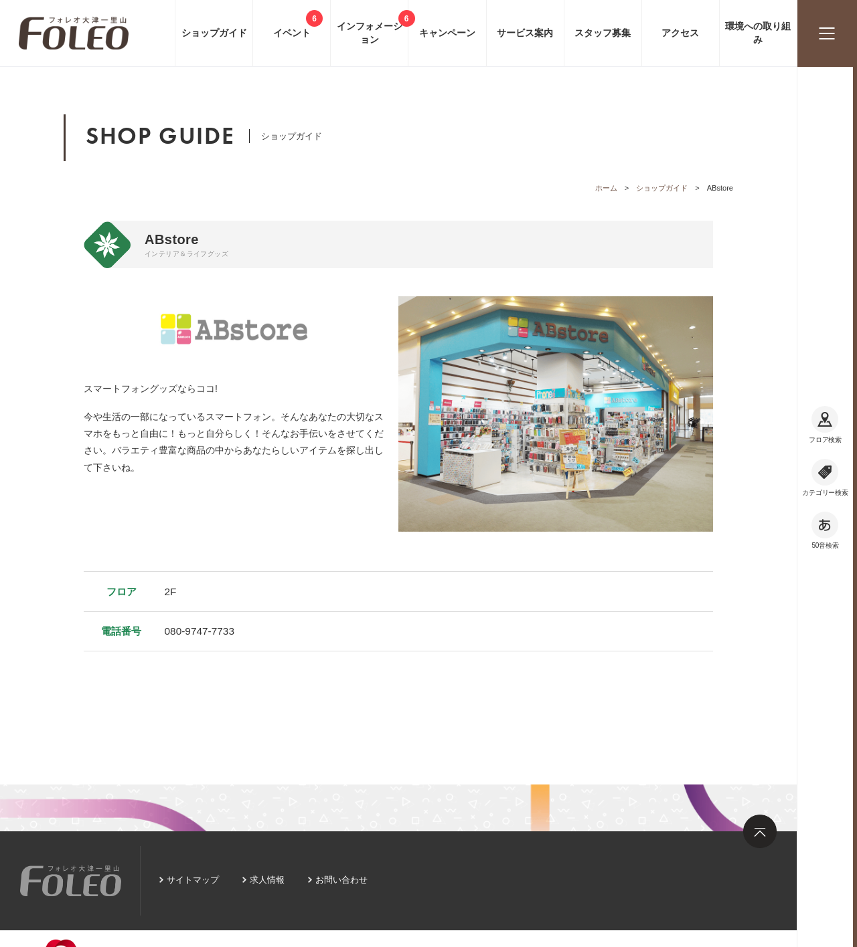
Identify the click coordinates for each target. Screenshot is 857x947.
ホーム (606, 188)
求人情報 (267, 880)
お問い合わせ (341, 880)
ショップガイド (662, 188)
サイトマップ (193, 880)
